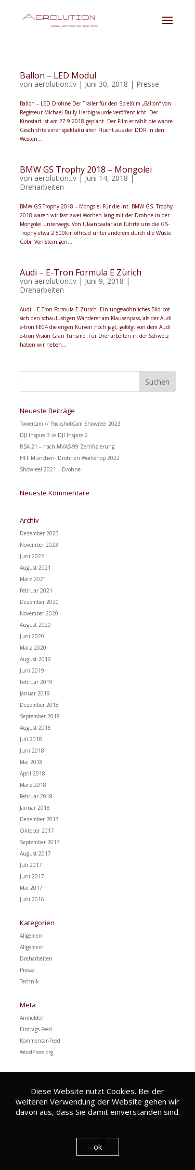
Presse (147, 84)
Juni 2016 (32, 899)
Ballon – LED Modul (58, 75)
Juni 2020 (32, 636)
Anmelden (32, 1017)
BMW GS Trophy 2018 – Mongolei (86, 169)
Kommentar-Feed (40, 1040)
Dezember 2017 (39, 819)
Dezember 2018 (39, 704)
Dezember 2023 (39, 533)
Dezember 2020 (39, 602)
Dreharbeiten (42, 187)
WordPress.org (36, 1052)
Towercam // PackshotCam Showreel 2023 (70, 423)
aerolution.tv (55, 84)
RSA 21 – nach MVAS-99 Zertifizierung (67, 446)
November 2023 (39, 544)
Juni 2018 (32, 750)
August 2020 (35, 624)
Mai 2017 (31, 887)
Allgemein (32, 935)
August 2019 (35, 659)
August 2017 (35, 853)
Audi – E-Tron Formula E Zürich (80, 272)
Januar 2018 (35, 807)
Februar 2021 (36, 590)
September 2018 (40, 716)
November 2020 (39, 613)
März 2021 (33, 579)
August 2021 (35, 567)
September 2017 (40, 842)
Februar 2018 (36, 796)
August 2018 (35, 727)
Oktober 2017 (37, 830)
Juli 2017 (31, 865)
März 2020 (33, 647)
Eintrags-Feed (36, 1029)
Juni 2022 (32, 556)
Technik (29, 981)
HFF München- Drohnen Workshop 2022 (70, 458)
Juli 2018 (31, 739)
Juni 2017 (32, 876)
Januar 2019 (35, 693)
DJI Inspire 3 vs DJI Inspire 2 (54, 435)
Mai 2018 (31, 762)
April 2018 (32, 773)
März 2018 (33, 784)
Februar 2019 (36, 682)
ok (98, 1146)
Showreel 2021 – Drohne (50, 469)
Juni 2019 (32, 670)
